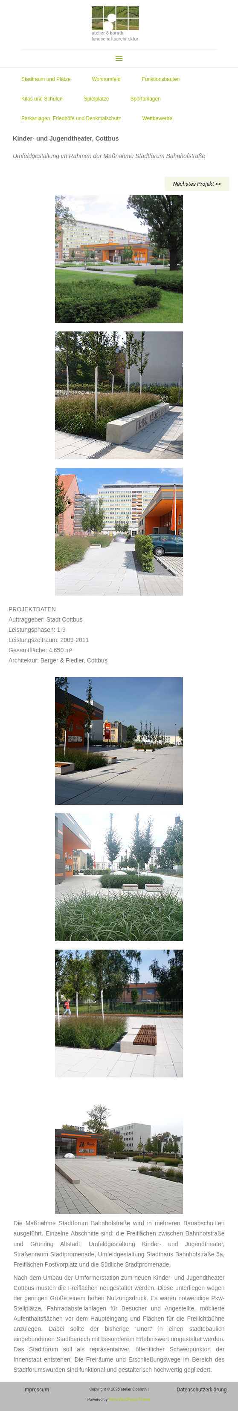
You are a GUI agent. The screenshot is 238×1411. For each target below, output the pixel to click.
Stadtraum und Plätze (48, 79)
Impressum (36, 1390)
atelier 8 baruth (107, 33)
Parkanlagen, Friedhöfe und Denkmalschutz (73, 118)
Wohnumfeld (108, 79)
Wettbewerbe (159, 118)
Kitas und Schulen (44, 99)
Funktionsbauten (163, 79)
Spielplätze (98, 99)
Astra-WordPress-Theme (129, 1399)
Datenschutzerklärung (202, 1390)
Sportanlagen (147, 99)
